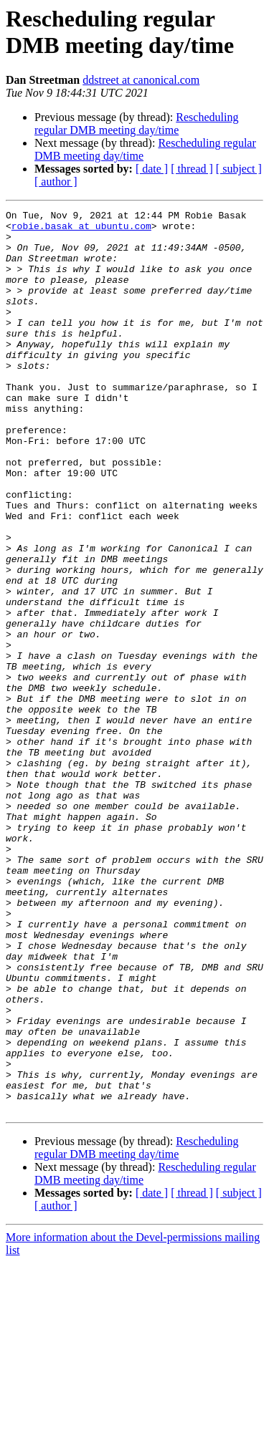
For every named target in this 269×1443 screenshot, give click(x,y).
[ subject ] (239, 169)
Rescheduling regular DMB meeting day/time (136, 123)
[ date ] (152, 169)
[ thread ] (192, 169)
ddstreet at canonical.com (140, 80)
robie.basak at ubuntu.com (81, 229)
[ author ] (55, 181)
